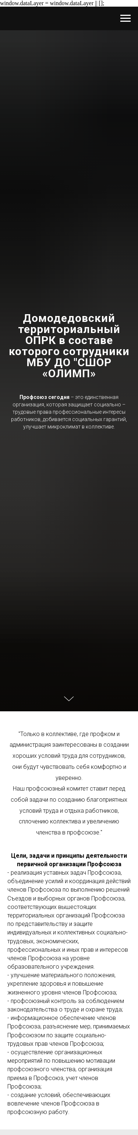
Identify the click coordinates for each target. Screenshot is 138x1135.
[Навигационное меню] (125, 18)
